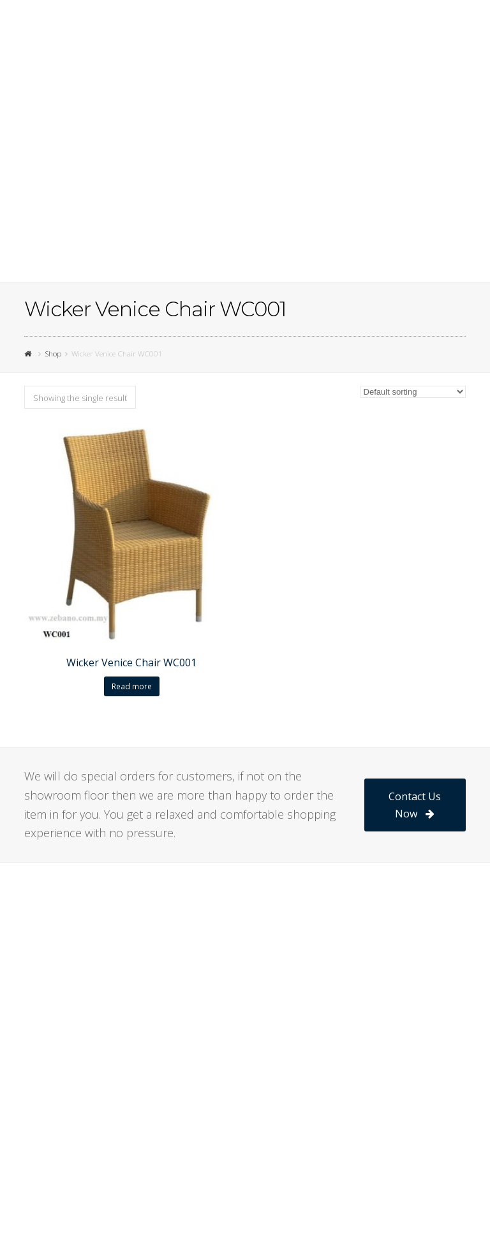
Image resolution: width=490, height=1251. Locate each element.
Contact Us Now (415, 804)
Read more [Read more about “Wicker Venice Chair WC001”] (132, 686)
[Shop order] (413, 392)
